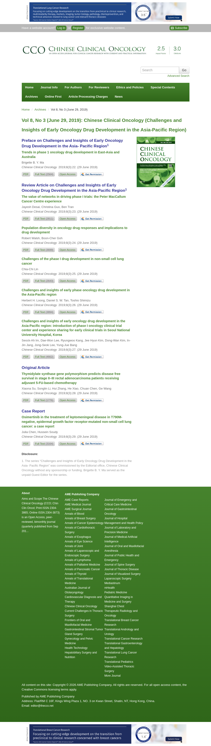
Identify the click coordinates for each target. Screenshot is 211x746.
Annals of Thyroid (75, 574)
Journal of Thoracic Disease (121, 569)
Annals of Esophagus (78, 537)
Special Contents (163, 87)
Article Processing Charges (88, 96)
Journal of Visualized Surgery (122, 574)
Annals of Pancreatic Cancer (82, 569)
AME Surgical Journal (78, 509)
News (119, 96)
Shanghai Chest (114, 606)
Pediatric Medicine (115, 592)
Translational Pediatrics (118, 661)
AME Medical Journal (78, 504)
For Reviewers (99, 87)
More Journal (112, 675)
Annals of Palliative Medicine (82, 564)
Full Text (44, 174)
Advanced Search (178, 75)
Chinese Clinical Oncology (81, 606)
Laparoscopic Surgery (118, 578)
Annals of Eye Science (79, 541)
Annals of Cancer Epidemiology (84, 523)
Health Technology (76, 648)
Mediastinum (112, 583)
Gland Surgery (74, 634)
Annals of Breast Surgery (80, 518)
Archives (31, 96)
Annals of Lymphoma (78, 560)
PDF (26, 174)
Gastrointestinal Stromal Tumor (84, 629)
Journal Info (49, 87)
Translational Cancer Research (123, 638)
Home (29, 87)
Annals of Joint (74, 546)
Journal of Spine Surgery (119, 564)
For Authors (73, 87)
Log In (61, 28)
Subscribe (179, 28)
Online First (53, 96)
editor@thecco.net (42, 705)
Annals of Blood (74, 513)
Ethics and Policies (130, 87)
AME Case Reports (77, 499)
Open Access (68, 174)
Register (78, 28)
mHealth (109, 587)
